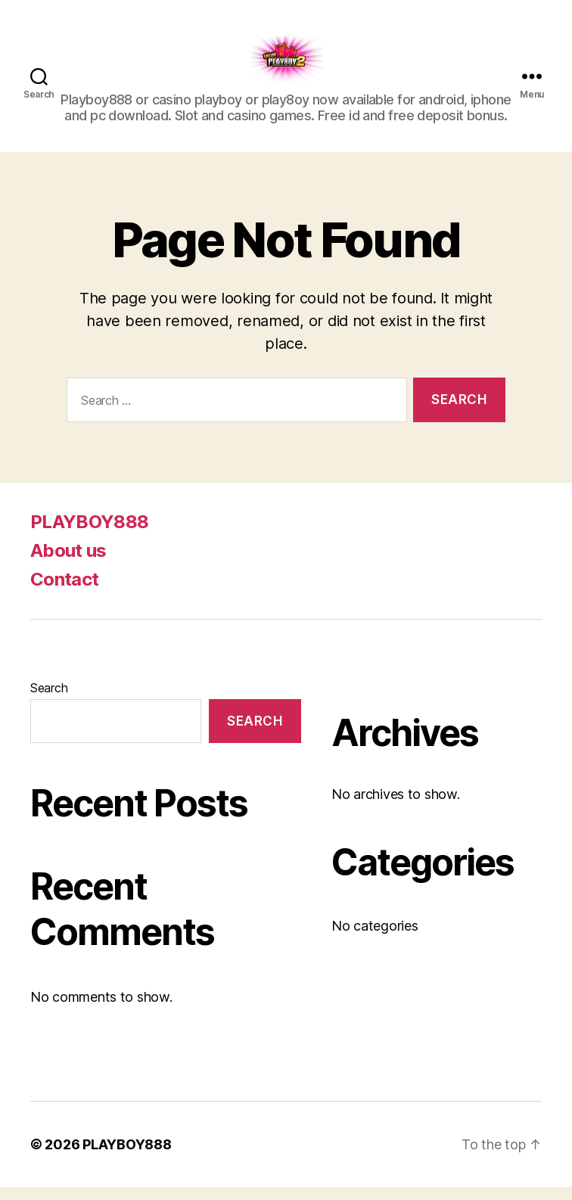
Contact (64, 592)
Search (48, 700)
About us (68, 563)
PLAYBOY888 (89, 535)
